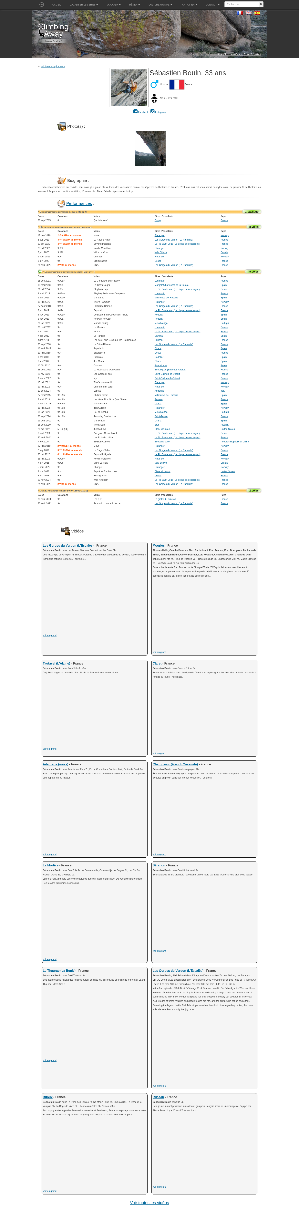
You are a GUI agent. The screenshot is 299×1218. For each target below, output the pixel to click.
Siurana (159, 336)
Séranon (159, 865)
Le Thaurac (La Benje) (59, 970)
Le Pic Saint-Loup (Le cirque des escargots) (177, 244)
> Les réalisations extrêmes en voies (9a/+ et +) (69, 271)
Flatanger (160, 235)
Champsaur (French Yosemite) (175, 764)
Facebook (141, 112)
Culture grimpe (160, 4)
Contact (213, 4)
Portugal (225, 323)
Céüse (158, 261)
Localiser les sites (84, 4)
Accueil (56, 4)
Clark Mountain (162, 429)
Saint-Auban (161, 416)
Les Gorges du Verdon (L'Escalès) (68, 545)
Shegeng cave (162, 441)
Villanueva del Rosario (166, 297)
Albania (225, 424)
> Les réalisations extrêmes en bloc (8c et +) (62, 211)
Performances (79, 203)
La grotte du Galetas (165, 499)
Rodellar (159, 314)
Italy (223, 390)
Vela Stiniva (161, 252)
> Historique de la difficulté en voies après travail (65, 226)
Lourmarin (160, 280)
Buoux (48, 1097)
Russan (159, 340)
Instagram (158, 112)
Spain (224, 285)
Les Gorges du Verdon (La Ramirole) (174, 239)
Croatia (224, 252)
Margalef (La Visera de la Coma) (172, 285)
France (224, 220)
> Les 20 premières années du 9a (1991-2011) (63, 490)
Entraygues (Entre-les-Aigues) (170, 369)
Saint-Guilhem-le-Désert (167, 374)
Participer (189, 4)
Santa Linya (161, 365)
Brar (157, 424)
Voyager (113, 4)
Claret (157, 663)
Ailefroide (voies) (55, 764)
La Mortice (50, 865)
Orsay (158, 220)
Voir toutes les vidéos (149, 1202)
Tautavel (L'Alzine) (56, 663)
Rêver (134, 4)
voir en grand (50, 635)
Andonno (159, 390)
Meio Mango (161, 323)
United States (228, 429)
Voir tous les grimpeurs (53, 66)
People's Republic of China (235, 441)
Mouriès (159, 545)
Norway (225, 235)
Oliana (158, 348)
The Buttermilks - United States (239, 54)
